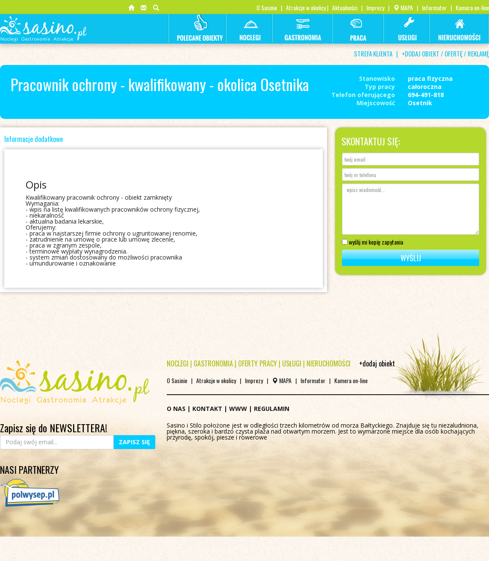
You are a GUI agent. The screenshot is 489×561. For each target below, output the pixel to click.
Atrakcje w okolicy (306, 7)
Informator (434, 7)
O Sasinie (266, 7)
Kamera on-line (472, 7)
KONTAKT (207, 409)
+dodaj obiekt (377, 363)
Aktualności (344, 7)
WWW (238, 409)
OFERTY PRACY (257, 363)
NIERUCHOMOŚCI (328, 363)
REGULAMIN (271, 409)
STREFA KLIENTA (373, 53)
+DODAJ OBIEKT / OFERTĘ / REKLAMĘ (445, 53)
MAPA (403, 7)
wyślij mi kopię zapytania (372, 241)
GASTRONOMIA (213, 363)
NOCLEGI (178, 363)
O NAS (176, 409)
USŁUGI (291, 363)
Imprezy (375, 7)
